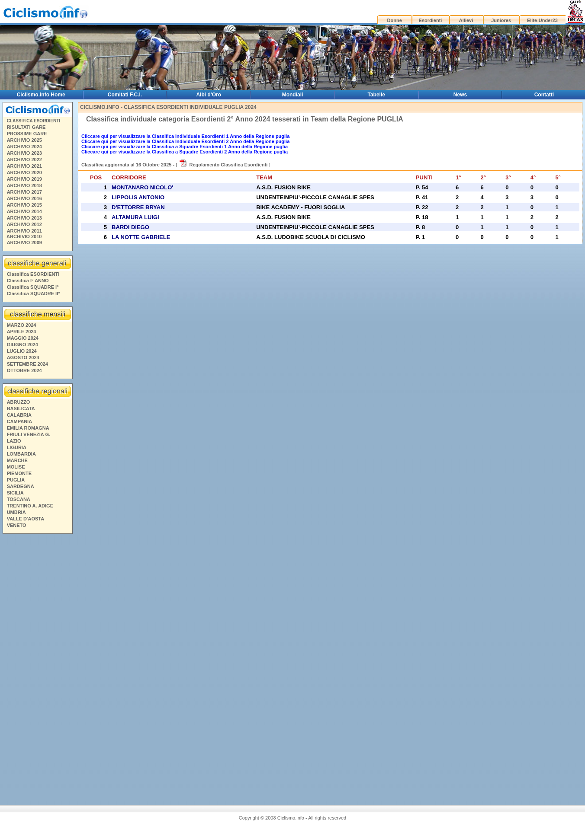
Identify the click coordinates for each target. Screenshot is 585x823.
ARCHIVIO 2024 (24, 146)
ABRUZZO (18, 402)
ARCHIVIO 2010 (24, 236)
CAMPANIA (19, 421)
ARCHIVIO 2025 (24, 140)
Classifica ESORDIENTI (33, 274)
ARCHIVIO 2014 (24, 211)
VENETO (16, 525)
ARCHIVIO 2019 (24, 179)
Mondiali (292, 95)
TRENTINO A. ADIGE (30, 505)
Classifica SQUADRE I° (33, 287)
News (460, 95)
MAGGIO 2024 (23, 338)
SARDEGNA (20, 486)
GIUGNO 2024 (22, 344)
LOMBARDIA (21, 453)
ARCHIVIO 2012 (24, 224)
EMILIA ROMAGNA (28, 428)
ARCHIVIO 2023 (24, 153)
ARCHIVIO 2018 (24, 185)
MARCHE (17, 460)
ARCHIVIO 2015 (24, 204)
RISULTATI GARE (26, 127)
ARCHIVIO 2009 (24, 242)
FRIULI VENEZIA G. (28, 434)
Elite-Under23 (542, 20)
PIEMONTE (19, 473)
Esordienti (430, 20)
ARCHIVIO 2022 (24, 159)
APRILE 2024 (21, 331)
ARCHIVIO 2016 (24, 198)
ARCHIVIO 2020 (24, 172)
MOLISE (16, 466)
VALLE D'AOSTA (26, 518)
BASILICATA (21, 408)
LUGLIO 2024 (22, 351)
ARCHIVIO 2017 (24, 192)
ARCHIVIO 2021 (24, 166)
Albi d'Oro (208, 95)
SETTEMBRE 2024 (27, 364)
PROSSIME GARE (27, 133)
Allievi (466, 20)
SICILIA (15, 492)
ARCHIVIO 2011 (24, 230)
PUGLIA (16, 479)
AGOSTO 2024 (23, 357)
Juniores (501, 20)
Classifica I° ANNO (28, 280)
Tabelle (376, 95)
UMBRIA (16, 512)
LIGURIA (16, 447)
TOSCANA (18, 499)
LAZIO (14, 440)
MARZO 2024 (21, 325)
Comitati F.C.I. (125, 95)
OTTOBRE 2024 (24, 370)
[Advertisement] (37, 663)
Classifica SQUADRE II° (33, 293)
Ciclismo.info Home (41, 95)
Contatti (544, 95)
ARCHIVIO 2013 (24, 217)
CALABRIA (19, 415)
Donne (394, 20)
